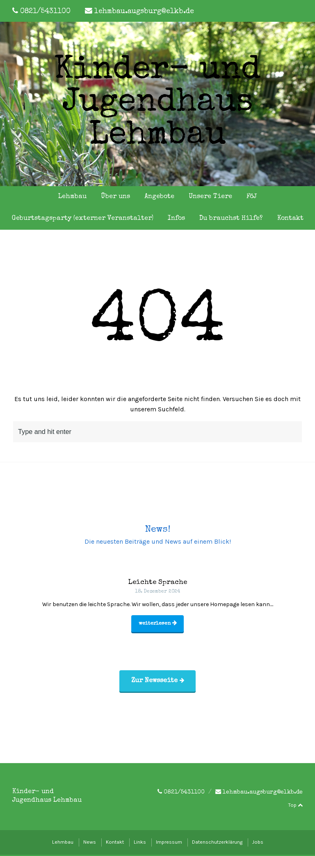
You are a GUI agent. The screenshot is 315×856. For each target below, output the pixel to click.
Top (295, 806)
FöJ (252, 197)
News (89, 843)
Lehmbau (72, 197)
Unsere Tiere (210, 197)
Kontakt (290, 218)
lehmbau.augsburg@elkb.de (144, 11)
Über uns (115, 197)
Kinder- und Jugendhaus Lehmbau (157, 104)
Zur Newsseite (157, 682)
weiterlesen (158, 624)
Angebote (159, 197)
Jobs (257, 843)
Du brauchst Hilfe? (231, 218)
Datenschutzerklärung (217, 843)
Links (140, 843)
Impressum (169, 843)
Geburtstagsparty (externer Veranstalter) (82, 218)
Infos (176, 218)
